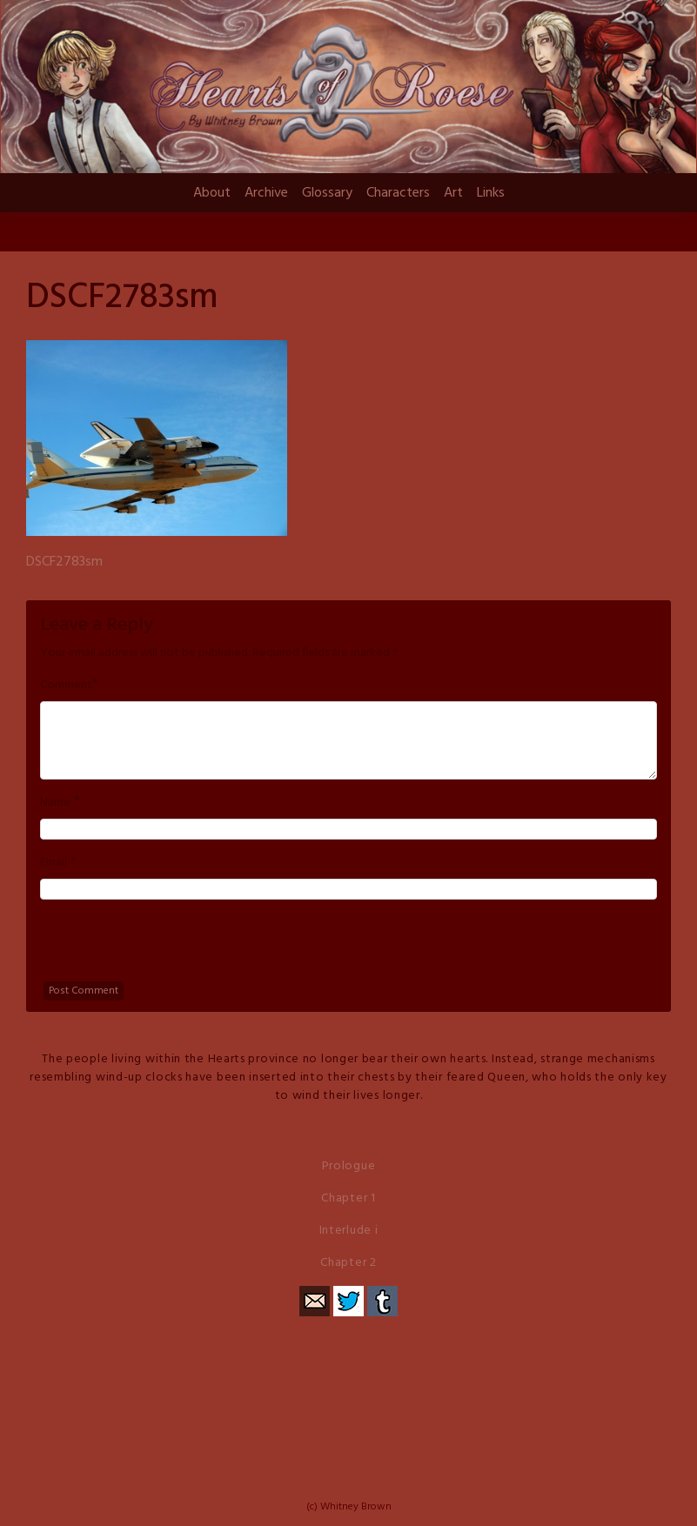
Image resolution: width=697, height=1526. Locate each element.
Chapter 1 (348, 1198)
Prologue (349, 1166)
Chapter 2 (348, 1263)
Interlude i (349, 1231)
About (212, 193)
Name (55, 803)
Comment (66, 685)
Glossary (327, 193)
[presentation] (172, 947)
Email (53, 863)
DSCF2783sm (64, 562)
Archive (266, 193)
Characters (398, 193)
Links (491, 193)
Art (453, 193)
